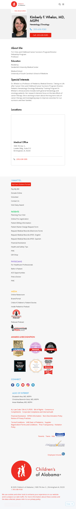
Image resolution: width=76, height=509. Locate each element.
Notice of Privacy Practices (21, 418)
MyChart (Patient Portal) (21, 184)
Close (69, 504)
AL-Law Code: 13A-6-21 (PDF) (22, 409)
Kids (53, 436)
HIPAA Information (34, 416)
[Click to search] (60, 4)
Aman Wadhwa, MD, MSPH (22, 402)
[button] (63, 4)
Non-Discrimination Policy (52, 416)
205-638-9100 (17, 489)
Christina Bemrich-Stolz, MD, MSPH (25, 399)
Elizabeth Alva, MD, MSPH (22, 396)
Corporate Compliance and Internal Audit (37, 412)
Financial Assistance (18, 416)
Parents (41, 436)
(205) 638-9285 (20, 159)
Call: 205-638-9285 (40, 35)
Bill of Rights (38, 409)
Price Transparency (46, 425)
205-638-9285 (38, 29)
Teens (48, 436)
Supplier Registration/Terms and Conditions (31, 423)
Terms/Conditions (18, 422)
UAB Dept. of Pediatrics (34, 422)
